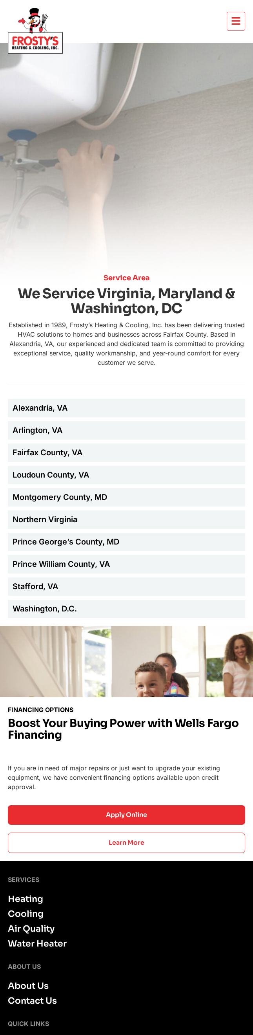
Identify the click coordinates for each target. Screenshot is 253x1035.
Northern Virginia (45, 519)
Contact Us (32, 1001)
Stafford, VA (35, 586)
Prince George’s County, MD (66, 541)
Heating (25, 899)
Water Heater (37, 944)
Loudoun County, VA (51, 475)
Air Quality (31, 929)
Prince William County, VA (61, 564)
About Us (28, 986)
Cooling (26, 914)
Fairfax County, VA (48, 452)
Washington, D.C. (45, 608)
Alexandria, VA (40, 408)
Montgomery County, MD (60, 497)
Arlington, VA (38, 430)
